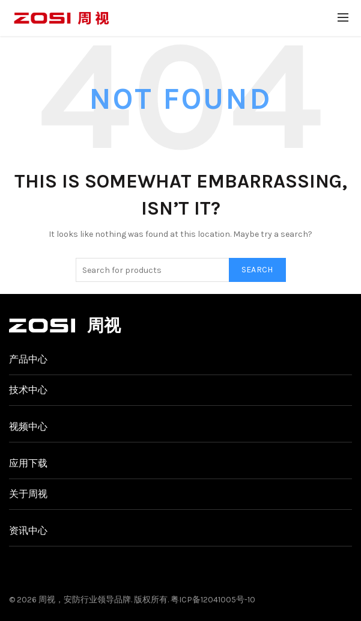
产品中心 (28, 359)
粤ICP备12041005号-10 (213, 600)
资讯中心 (28, 530)
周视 (46, 600)
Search (257, 270)
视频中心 (28, 426)
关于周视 (28, 494)
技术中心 (28, 390)
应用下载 (28, 463)
